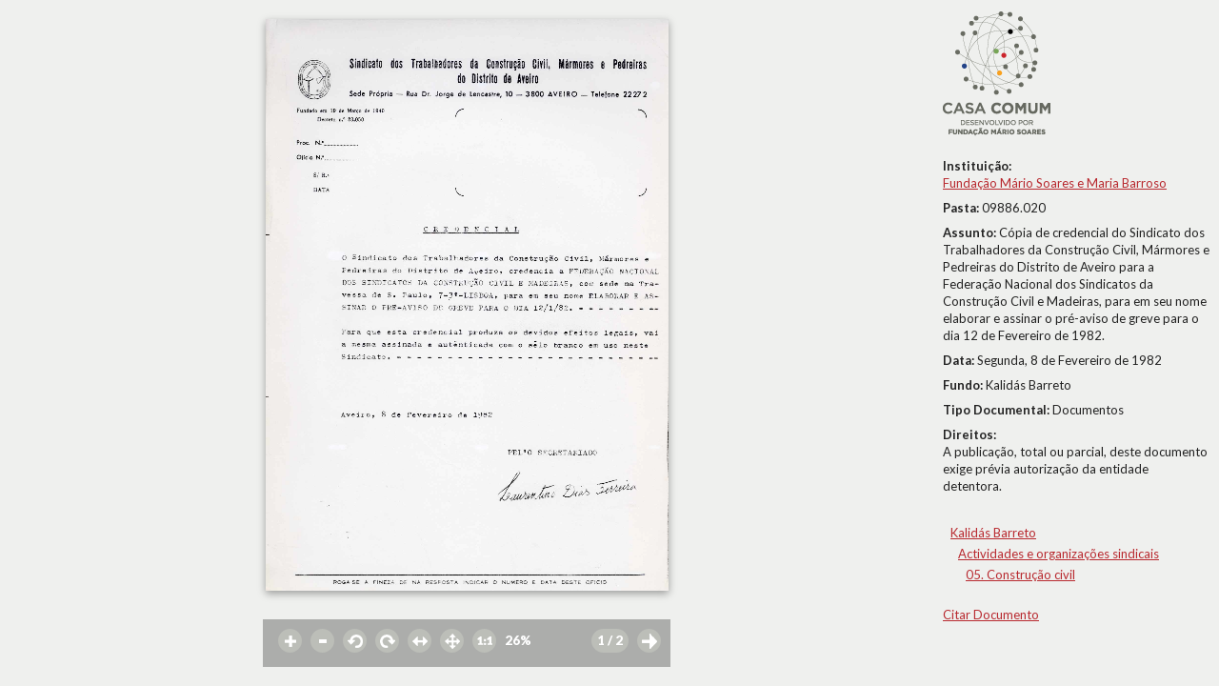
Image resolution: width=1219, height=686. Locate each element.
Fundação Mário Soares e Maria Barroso (1055, 183)
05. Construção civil (1020, 574)
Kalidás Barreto (993, 532)
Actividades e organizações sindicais (1058, 553)
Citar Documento (991, 614)
